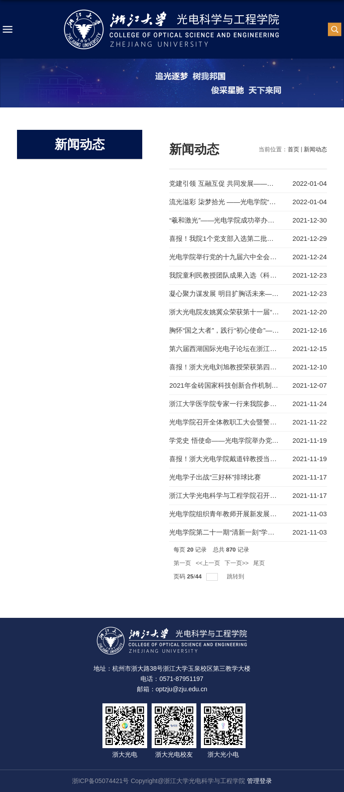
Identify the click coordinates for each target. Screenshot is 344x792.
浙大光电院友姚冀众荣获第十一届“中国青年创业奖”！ (248, 312)
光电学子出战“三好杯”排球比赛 (215, 477)
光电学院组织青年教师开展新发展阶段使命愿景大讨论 (249, 514)
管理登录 (259, 780)
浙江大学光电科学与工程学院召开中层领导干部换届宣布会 (256, 495)
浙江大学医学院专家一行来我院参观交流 (229, 403)
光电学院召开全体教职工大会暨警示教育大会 (236, 422)
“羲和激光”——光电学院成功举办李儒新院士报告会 (245, 220)
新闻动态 (315, 149)
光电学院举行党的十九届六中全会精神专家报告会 (243, 257)
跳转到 (236, 576)
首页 (293, 149)
